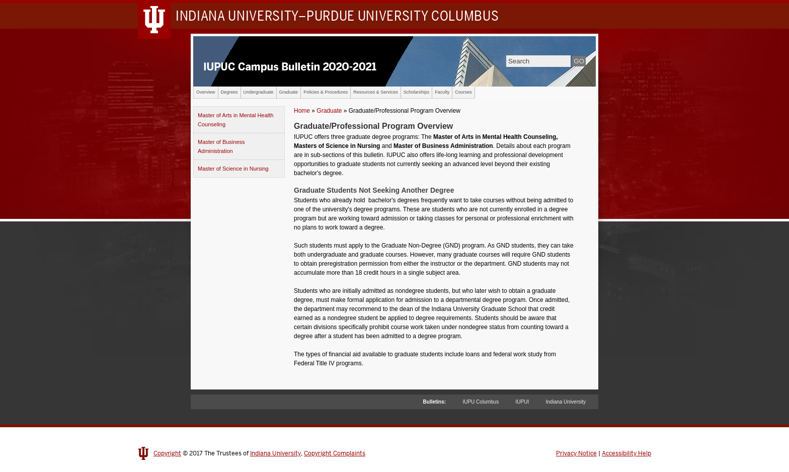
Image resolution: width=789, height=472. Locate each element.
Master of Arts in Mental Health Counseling (235, 119)
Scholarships (417, 92)
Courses (463, 92)
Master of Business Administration (221, 146)
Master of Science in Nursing (233, 169)
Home (302, 110)
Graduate (288, 92)
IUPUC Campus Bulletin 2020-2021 (394, 61)
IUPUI (522, 402)
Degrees (229, 92)
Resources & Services (375, 92)
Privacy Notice (576, 453)
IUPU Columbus (480, 402)
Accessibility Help (626, 453)
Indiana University (566, 402)
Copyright (167, 453)
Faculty (442, 92)
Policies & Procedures (325, 92)
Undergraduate (259, 92)
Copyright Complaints (334, 453)
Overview (205, 92)
